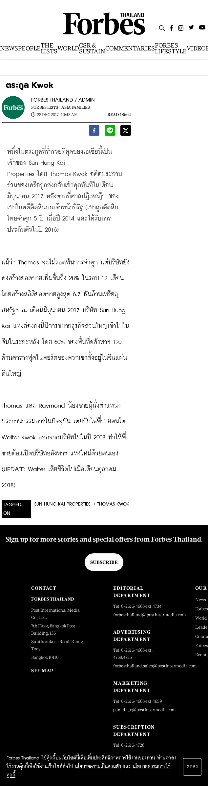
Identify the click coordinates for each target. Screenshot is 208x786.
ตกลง (192, 766)
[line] (110, 131)
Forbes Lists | (45, 107)
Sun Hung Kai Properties (62, 504)
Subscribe (103, 562)
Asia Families (75, 107)
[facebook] (94, 131)
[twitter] (125, 131)
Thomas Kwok (113, 504)
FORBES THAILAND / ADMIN (63, 100)
